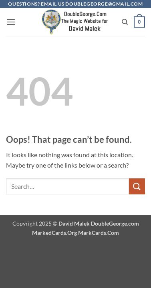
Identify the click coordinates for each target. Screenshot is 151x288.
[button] (11, 22)
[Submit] (137, 186)
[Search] (125, 22)
